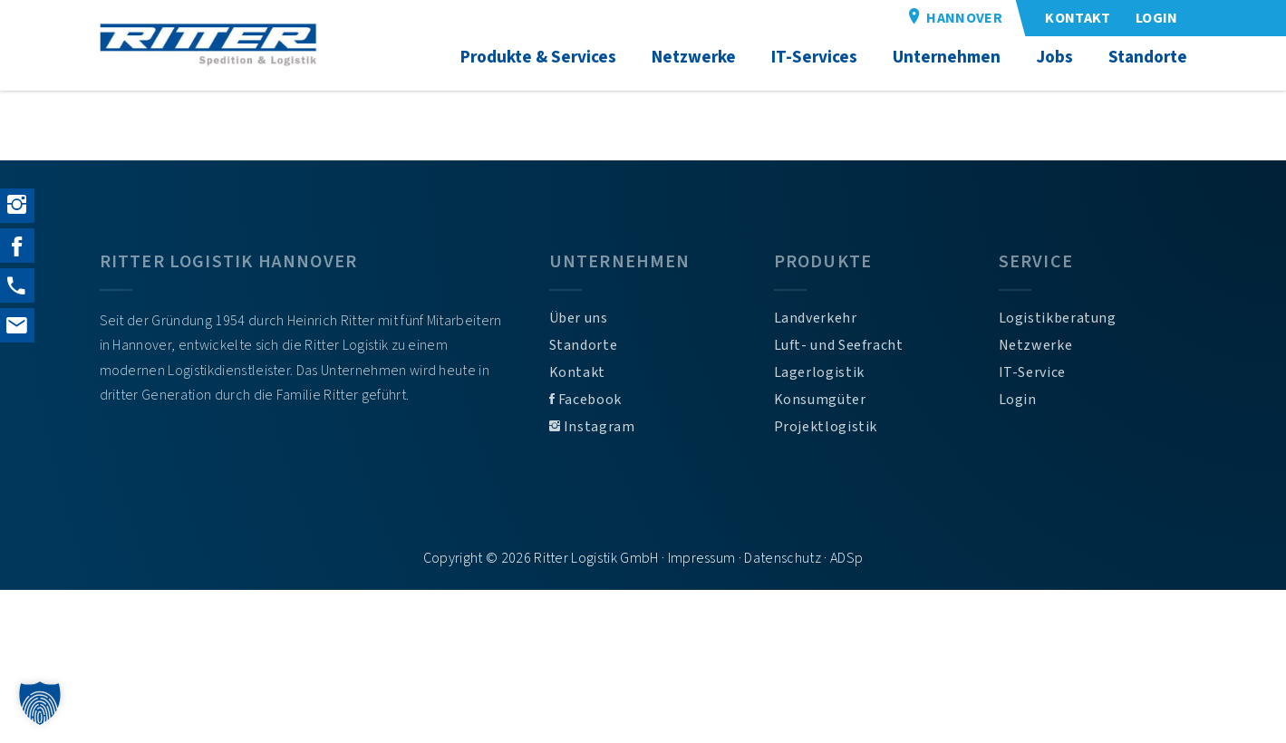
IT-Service (1032, 372)
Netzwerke (1036, 345)
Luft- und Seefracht (839, 345)
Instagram (592, 427)
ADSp (846, 558)
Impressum (702, 558)
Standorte (583, 345)
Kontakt (577, 372)
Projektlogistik (826, 427)
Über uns (578, 318)
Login (1018, 400)
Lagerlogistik (819, 372)
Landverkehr (815, 318)
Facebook (585, 400)
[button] (40, 703)
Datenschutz (782, 558)
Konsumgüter (820, 400)
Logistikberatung (1058, 318)
